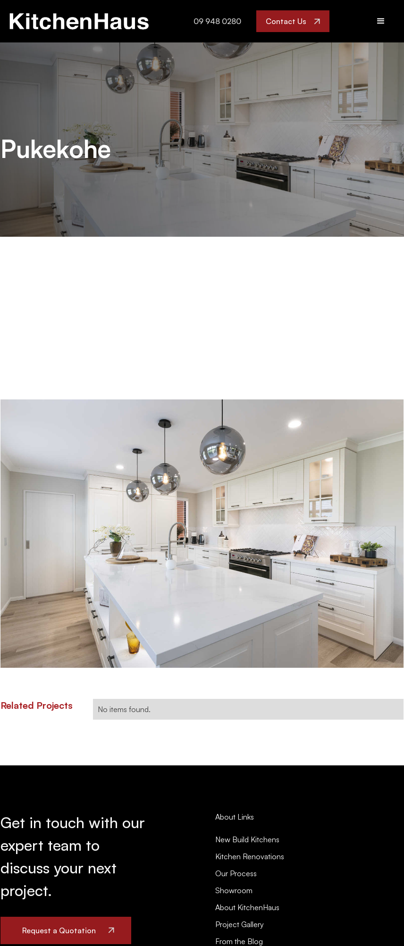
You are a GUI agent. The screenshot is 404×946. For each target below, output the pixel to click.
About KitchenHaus (247, 907)
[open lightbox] (202, 533)
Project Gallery (239, 924)
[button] (381, 21)
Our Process (236, 873)
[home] (79, 21)
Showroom (233, 890)
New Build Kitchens (247, 839)
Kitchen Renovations (249, 856)
